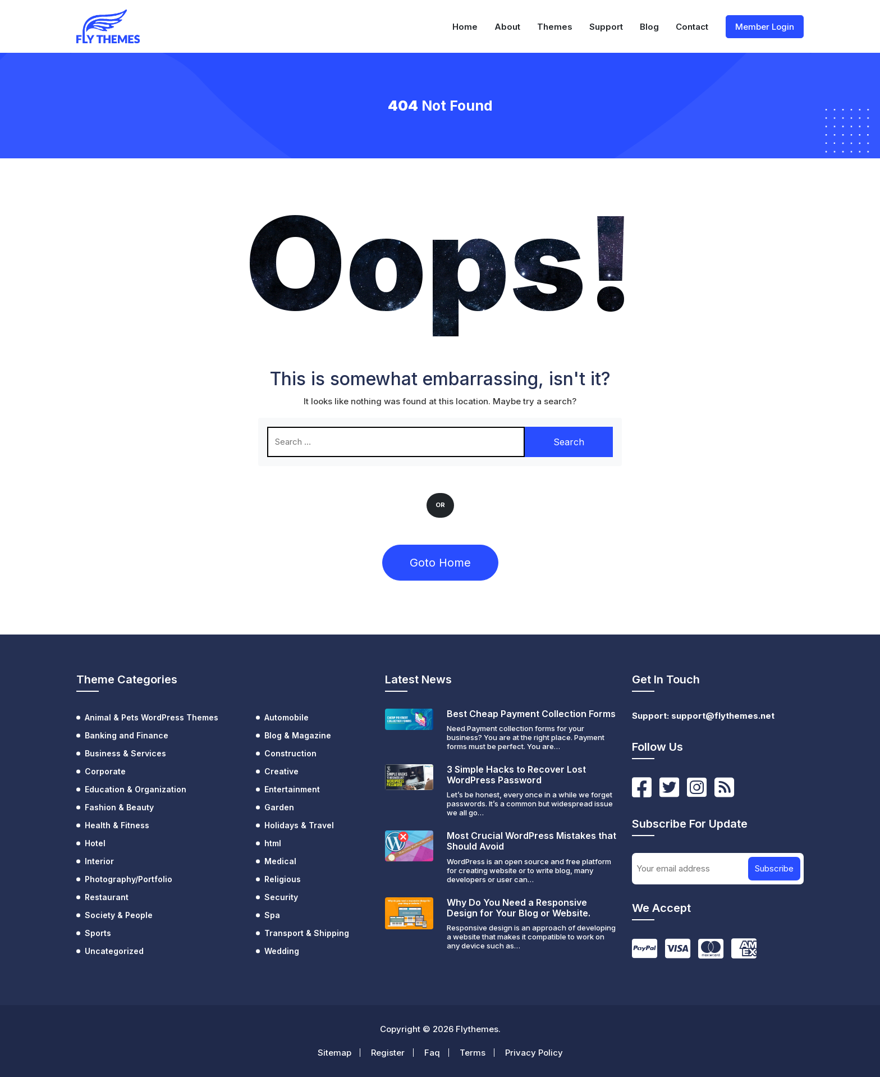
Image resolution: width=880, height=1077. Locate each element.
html (272, 843)
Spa (272, 915)
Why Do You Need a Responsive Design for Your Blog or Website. (518, 908)
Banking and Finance (126, 735)
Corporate (105, 771)
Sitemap (334, 1052)
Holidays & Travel (299, 825)
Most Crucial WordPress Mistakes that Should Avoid (531, 841)
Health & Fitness (117, 825)
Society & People (119, 915)
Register (388, 1052)
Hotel (95, 843)
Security (281, 897)
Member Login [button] (764, 26)
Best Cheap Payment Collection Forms (531, 713)
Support (606, 26)
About (507, 26)
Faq (432, 1052)
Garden (279, 807)
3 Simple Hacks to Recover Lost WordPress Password (516, 775)
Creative (281, 771)
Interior (99, 861)
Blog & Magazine (297, 735)
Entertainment (292, 789)
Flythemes (477, 1029)
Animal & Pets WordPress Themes (151, 717)
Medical (280, 861)
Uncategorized (114, 951)
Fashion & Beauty (119, 807)
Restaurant (107, 897)
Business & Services (125, 753)
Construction (290, 753)
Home (465, 26)
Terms (472, 1052)
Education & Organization (135, 789)
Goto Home (440, 562)
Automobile (286, 717)
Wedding (281, 951)
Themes (554, 26)
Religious (282, 879)
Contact (692, 26)
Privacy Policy (534, 1052)
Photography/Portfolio (128, 879)
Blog (649, 26)
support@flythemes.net (722, 715)
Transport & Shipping (306, 933)
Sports (98, 933)
